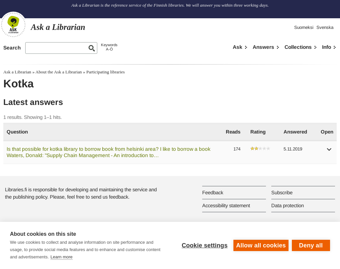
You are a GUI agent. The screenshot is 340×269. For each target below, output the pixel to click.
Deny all (311, 245)
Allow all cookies (261, 245)
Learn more (61, 256)
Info (326, 47)
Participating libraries (105, 71)
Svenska (324, 27)
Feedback (212, 192)
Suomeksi (303, 27)
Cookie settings (204, 245)
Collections (298, 47)
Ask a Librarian (17, 71)
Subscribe (282, 192)
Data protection (287, 205)
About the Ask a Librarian (59, 71)
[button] (329, 151)
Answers (263, 47)
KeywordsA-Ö (109, 47)
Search (12, 47)
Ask (237, 47)
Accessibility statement (226, 205)
